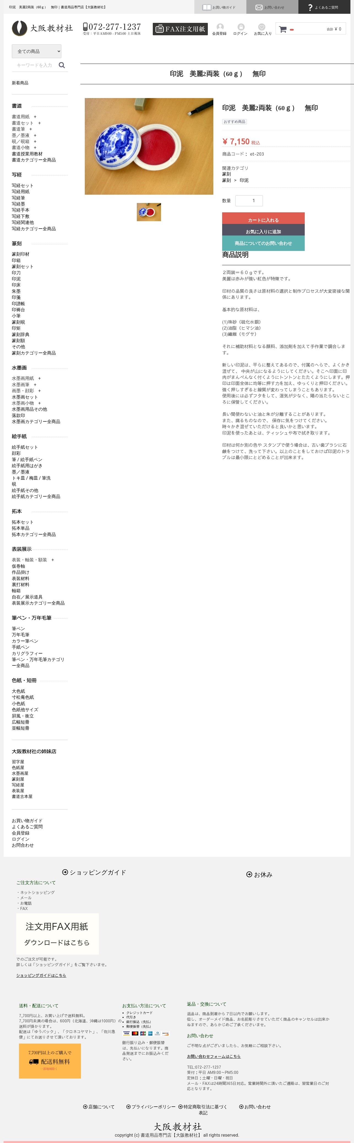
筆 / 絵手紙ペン (27, 459)
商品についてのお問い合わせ (263, 243)
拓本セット (23, 522)
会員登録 (20, 833)
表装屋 (18, 790)
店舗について (99, 1106)
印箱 (16, 260)
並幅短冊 (20, 728)
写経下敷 (20, 216)
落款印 (18, 415)
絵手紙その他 (25, 490)
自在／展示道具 (27, 597)
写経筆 (18, 198)
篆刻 (226, 174)
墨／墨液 (20, 472)
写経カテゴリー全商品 (34, 228)
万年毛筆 (20, 634)
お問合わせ (23, 845)
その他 (18, 346)
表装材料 (20, 578)
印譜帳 (18, 303)
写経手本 (20, 210)
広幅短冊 (20, 722)
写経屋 (18, 784)
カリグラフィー (27, 653)
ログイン (20, 839)
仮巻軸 (18, 566)
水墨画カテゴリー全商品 (36, 421)
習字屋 (18, 761)
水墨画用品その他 (29, 409)
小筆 (16, 315)
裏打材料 (20, 584)
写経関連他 (23, 222)
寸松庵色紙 (23, 697)
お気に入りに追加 (263, 231)
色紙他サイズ (25, 709)
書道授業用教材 (27, 153)
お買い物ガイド (219, 7)
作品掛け (20, 572)
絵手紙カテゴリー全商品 (36, 496)
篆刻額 (18, 340)
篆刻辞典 (20, 334)
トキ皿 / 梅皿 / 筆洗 (31, 478)
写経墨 (18, 204)
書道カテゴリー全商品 (34, 159)
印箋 (16, 297)
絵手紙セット (25, 447)
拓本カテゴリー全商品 (34, 534)
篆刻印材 (20, 254)
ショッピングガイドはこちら (41, 975)
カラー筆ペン (25, 641)
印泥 (244, 180)
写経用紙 (20, 191)
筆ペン (18, 628)
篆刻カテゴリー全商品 (34, 353)
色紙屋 (18, 767)
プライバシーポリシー (151, 1106)
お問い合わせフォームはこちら (214, 1056)
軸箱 (16, 590)
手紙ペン (20, 647)
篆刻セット (23, 266)
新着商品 (20, 82)
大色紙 (18, 691)
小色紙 (18, 703)
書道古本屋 (22, 796)
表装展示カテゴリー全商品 (38, 603)
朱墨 (16, 291)
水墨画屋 (20, 773)
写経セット (23, 185)
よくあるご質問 (322, 7)
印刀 (16, 272)
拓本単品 (20, 528)
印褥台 (18, 309)
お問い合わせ (269, 7)
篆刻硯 (18, 322)
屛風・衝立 (23, 716)
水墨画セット (25, 397)
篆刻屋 (18, 779)
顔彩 (16, 453)
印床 (16, 285)
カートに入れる (263, 220)
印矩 (16, 328)
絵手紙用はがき (27, 465)
